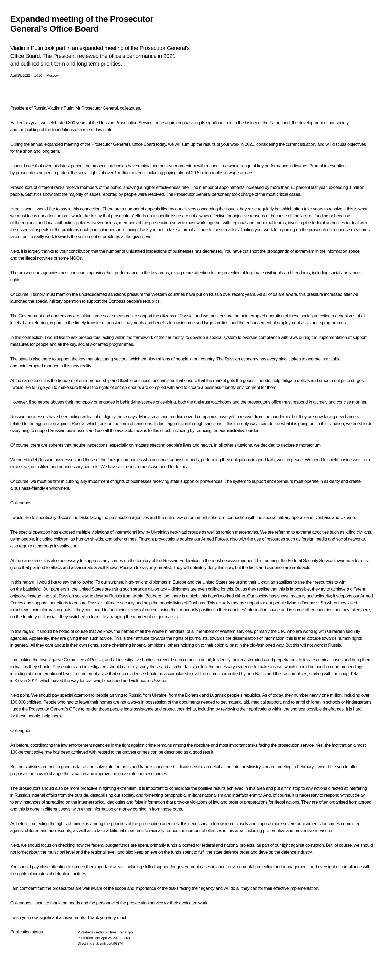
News (112, 932)
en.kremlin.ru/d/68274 (108, 943)
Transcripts (125, 932)
